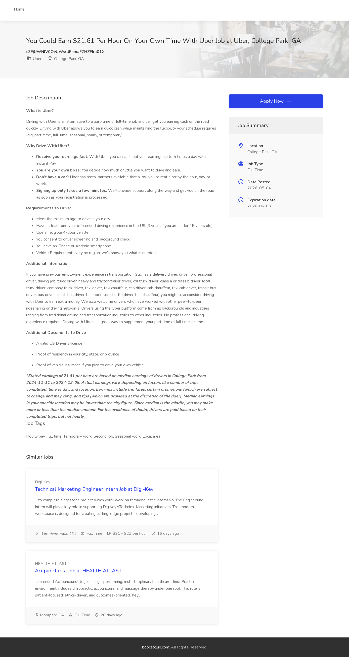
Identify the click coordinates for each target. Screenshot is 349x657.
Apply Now (276, 101)
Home (19, 9)
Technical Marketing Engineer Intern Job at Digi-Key (94, 489)
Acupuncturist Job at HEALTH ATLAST (78, 570)
